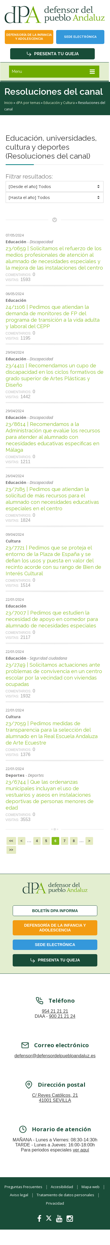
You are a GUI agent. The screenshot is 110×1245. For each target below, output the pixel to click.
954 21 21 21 (55, 1019)
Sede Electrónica (80, 37)
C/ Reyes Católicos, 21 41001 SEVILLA (55, 1105)
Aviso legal (19, 1194)
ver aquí (81, 1157)
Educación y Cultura (59, 102)
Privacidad (55, 1203)
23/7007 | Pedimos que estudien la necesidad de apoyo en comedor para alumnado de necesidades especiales (52, 619)
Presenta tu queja (52, 54)
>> (11, 850)
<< (11, 841)
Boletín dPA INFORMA (55, 910)
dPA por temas (28, 102)
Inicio (8, 102)
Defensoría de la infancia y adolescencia (29, 36)
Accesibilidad (62, 1186)
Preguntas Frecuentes (23, 1186)
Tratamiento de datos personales (65, 1194)
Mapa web (91, 1186)
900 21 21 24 (62, 1024)
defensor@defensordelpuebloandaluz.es (55, 1063)
